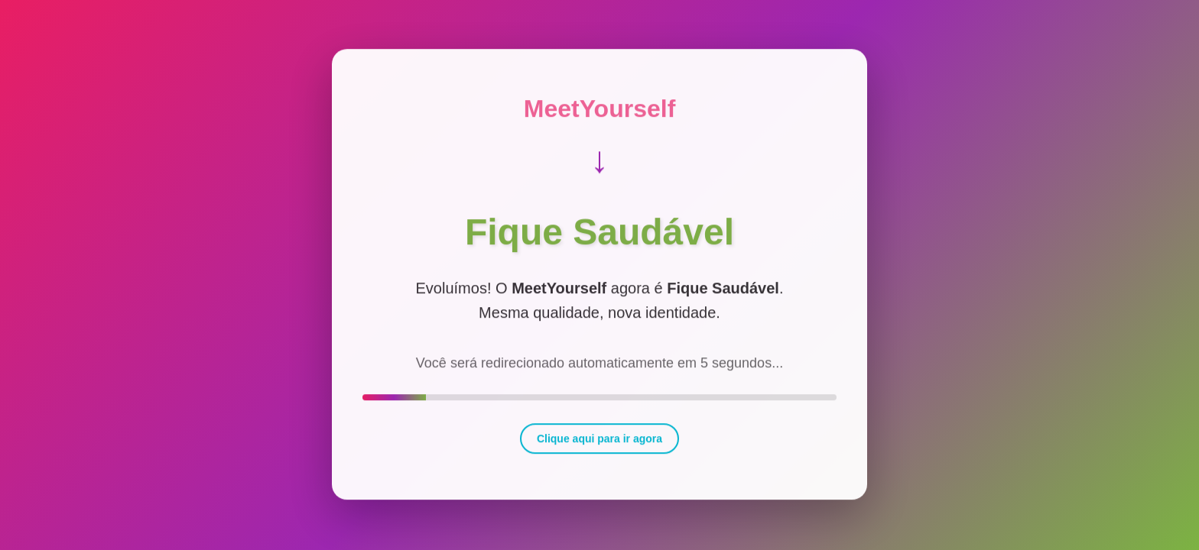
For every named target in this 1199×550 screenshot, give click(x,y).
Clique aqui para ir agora (599, 436)
